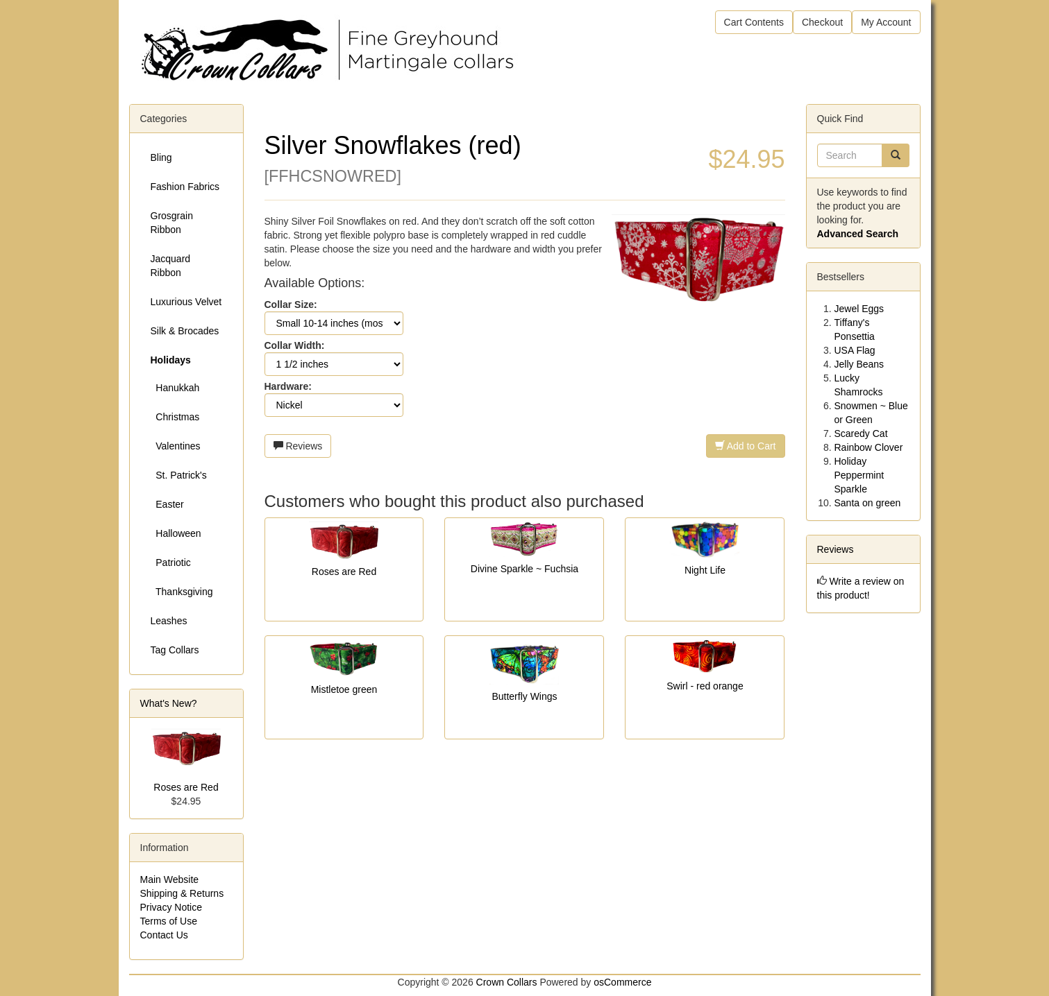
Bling (161, 157)
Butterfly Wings (524, 696)
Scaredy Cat (861, 433)
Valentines (176, 446)
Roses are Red (344, 571)
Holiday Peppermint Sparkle (859, 475)
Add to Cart (745, 446)
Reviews (298, 446)
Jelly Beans (859, 364)
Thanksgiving (182, 591)
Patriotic (171, 562)
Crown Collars (506, 982)
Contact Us (164, 935)
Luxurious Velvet (186, 301)
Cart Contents (754, 22)
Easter (167, 504)
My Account (886, 22)
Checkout (822, 22)
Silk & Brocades (185, 330)
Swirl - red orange (705, 686)
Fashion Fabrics (185, 186)
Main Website (169, 879)
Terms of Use (168, 921)
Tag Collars (175, 649)
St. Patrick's (179, 475)
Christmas (175, 416)
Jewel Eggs (859, 308)
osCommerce (622, 982)
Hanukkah (175, 387)
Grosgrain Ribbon (172, 222)
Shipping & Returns (182, 893)
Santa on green (867, 502)
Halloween (176, 533)
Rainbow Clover (868, 447)
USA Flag (854, 350)
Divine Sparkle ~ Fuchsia (524, 568)
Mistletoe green (344, 689)
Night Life (705, 570)
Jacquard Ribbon (171, 265)
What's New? (168, 703)
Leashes (169, 620)
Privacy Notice (171, 907)
